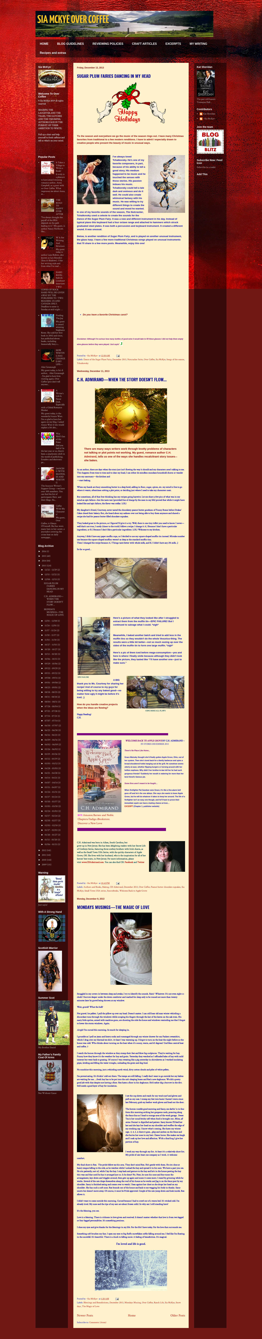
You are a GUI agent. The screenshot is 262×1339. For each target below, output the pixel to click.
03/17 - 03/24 (51, 796)
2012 (44, 850)
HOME (44, 43)
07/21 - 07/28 (51, 711)
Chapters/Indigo (87, 819)
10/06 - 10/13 (51, 659)
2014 (44, 560)
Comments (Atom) (97, 1322)
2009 (44, 864)
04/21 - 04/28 (51, 773)
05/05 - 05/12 (51, 763)
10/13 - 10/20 (51, 654)
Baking (105, 887)
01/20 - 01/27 (51, 834)
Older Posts (177, 1315)
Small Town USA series (95, 890)
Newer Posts (85, 1315)
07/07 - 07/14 (51, 720)
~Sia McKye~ (92, 355)
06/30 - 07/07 (51, 725)
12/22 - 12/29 (51, 569)
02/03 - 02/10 (51, 825)
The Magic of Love (90, 1306)
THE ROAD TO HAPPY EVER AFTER (59, 207)
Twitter (140, 862)
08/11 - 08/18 (51, 696)
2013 (44, 565)
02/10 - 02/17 (51, 820)
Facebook (129, 862)
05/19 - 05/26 (51, 754)
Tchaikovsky (82, 363)
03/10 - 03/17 (51, 801)
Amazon (88, 815)
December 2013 (119, 359)
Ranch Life (159, 1302)
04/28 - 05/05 (51, 768)
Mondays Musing (133, 1302)
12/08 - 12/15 (51, 579)
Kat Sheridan (209, 113)
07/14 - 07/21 (51, 716)
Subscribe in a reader (206, 167)
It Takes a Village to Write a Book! (60, 167)
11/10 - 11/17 (51, 635)
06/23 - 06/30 (51, 730)
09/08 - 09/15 (51, 678)
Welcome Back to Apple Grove (133, 890)
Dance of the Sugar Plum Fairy (97, 359)
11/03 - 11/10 (51, 639)
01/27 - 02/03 (51, 830)
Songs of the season (175, 359)
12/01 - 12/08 (51, 620)
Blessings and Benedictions (96, 1302)
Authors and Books (92, 887)
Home (132, 1315)
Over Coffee (149, 359)
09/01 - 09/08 (51, 682)
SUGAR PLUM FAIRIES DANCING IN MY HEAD (114, 76)
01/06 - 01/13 (51, 844)
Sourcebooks (112, 890)
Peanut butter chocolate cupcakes (166, 887)
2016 (44, 551)
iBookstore (103, 819)
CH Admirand (116, 887)
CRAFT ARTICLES (144, 43)
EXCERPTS (173, 43)
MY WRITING (198, 43)
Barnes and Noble (103, 815)
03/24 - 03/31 (51, 792)
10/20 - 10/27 (51, 649)
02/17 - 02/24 (51, 815)
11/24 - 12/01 (51, 625)
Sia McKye (160, 359)
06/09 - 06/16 (51, 739)
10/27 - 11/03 (51, 644)
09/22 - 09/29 (51, 668)
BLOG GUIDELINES (70, 43)
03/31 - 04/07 (51, 787)
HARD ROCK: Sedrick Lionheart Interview (60, 278)
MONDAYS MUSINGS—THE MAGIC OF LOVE (113, 907)
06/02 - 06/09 (51, 744)
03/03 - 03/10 (51, 806)
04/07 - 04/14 (51, 782)
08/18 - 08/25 (51, 692)
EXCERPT (129, 806)
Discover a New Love (90, 823)
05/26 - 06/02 (51, 749)
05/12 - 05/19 (51, 758)
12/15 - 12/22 (51, 574)
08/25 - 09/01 (51, 687)
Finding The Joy (59, 317)
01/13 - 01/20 (51, 839)
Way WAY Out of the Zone (60, 438)
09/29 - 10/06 (51, 663)
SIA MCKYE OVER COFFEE (73, 20)
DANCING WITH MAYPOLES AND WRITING (60, 475)
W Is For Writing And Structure (60, 242)
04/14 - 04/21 (51, 777)
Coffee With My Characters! (60, 510)
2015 (44, 556)
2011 (44, 855)
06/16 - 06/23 (51, 735)
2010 (44, 859)
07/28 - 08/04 (51, 706)
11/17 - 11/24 (51, 630)
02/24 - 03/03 (51, 811)
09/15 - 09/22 (51, 673)
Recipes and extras (53, 52)
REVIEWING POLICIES (107, 43)
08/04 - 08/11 (51, 701)
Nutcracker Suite (135, 359)
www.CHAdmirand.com (93, 862)
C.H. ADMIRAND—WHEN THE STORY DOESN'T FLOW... (122, 379)
